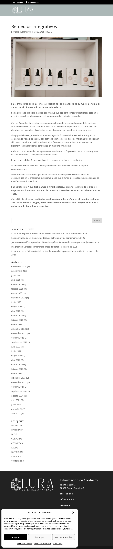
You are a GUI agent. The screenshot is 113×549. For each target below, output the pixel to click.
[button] (73, 512)
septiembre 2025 (19, 271)
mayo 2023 (16, 306)
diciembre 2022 (18, 329)
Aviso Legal (57, 543)
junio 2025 (16, 275)
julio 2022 (15, 346)
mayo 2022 (16, 355)
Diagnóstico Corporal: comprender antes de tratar (35, 246)
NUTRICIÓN (17, 452)
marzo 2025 (17, 284)
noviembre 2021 (19, 382)
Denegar (39, 537)
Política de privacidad (42, 543)
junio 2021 (16, 404)
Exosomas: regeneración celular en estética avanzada (36, 233)
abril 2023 (15, 311)
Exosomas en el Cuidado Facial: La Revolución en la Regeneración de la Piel (46, 251)
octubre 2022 (17, 337)
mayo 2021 (16, 409)
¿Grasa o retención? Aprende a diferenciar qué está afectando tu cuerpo (45, 242)
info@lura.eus (67, 499)
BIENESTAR (16, 425)
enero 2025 (16, 293)
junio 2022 (16, 351)
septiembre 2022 (19, 342)
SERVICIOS (16, 456)
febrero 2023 (17, 320)
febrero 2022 (17, 369)
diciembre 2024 (18, 297)
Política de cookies (24, 543)
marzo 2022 (17, 364)
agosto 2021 (17, 395)
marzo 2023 (17, 315)
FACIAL (14, 447)
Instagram (65, 504)
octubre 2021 (17, 386)
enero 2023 (16, 324)
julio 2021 (15, 400)
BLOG (49, 31)
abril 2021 (15, 413)
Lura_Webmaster (23, 31)
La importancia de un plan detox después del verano (36, 238)
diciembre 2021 (18, 377)
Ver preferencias (63, 537)
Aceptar (15, 537)
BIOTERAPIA (17, 429)
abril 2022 (15, 360)
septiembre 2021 (19, 391)
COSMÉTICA (17, 443)
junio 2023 (16, 302)
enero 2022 (16, 373)
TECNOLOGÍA (17, 461)
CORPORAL (16, 438)
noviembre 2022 (19, 333)
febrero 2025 (17, 288)
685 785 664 (66, 493)
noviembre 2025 (19, 266)
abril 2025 (15, 279)
